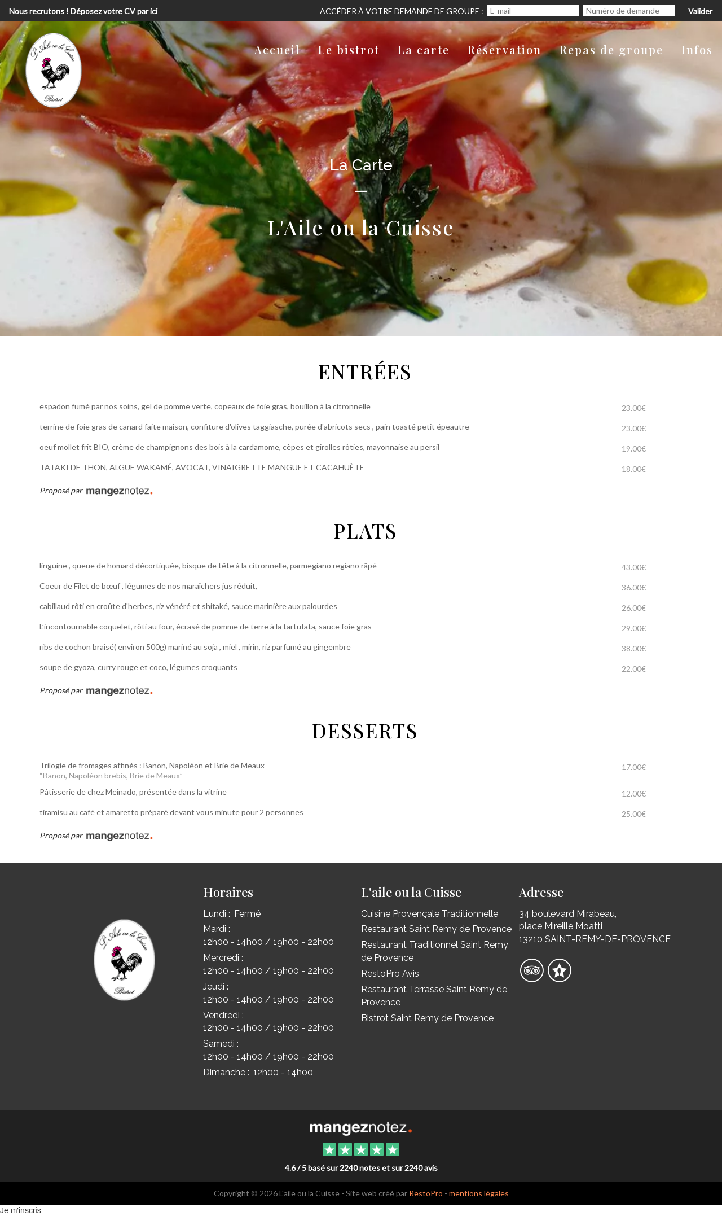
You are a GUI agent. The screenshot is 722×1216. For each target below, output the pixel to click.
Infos (697, 49)
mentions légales (479, 1193)
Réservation (505, 49)
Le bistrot (349, 49)
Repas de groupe (611, 49)
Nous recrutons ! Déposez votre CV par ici (83, 11)
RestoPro (426, 1193)
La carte (424, 49)
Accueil (277, 49)
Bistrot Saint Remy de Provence (427, 1018)
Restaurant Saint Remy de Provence (436, 929)
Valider (700, 11)
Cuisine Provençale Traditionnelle (429, 913)
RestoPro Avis (390, 973)
